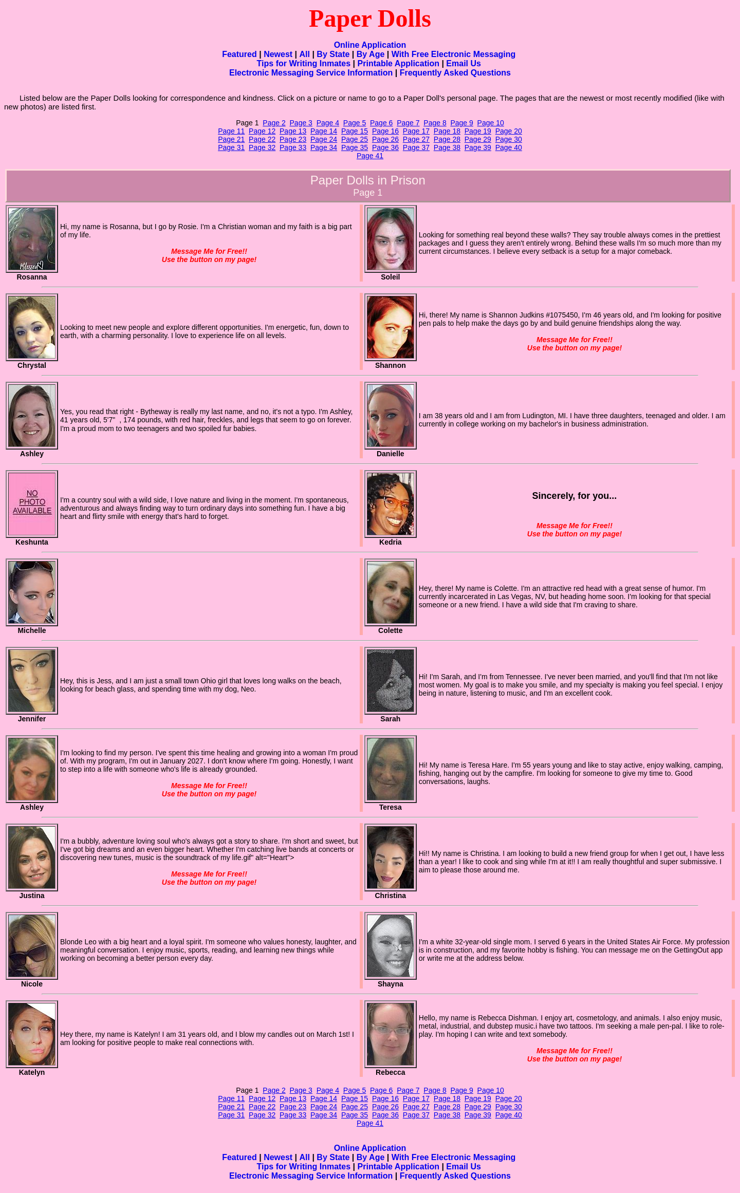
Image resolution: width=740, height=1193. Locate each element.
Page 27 (416, 139)
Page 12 (262, 131)
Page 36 (385, 147)
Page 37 (416, 147)
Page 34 (323, 147)
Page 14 (323, 131)
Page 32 (262, 147)
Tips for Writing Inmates (304, 63)
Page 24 (323, 139)
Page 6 (381, 123)
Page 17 (416, 131)
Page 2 (274, 123)
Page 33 (293, 147)
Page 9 (461, 123)
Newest (278, 54)
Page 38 (447, 147)
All (305, 54)
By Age (371, 54)
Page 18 (447, 131)
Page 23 (293, 139)
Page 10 (490, 123)
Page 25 (354, 139)
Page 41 (370, 156)
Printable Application (398, 63)
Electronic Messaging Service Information (311, 72)
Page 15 (354, 131)
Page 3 (301, 123)
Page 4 (328, 123)
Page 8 (434, 123)
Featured (239, 54)
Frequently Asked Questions (455, 72)
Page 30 (508, 139)
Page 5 (354, 123)
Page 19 (478, 131)
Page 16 (385, 131)
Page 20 (508, 131)
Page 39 (478, 147)
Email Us (463, 63)
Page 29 (478, 139)
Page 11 (231, 131)
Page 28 (447, 139)
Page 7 (408, 123)
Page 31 (231, 147)
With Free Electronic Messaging (454, 54)
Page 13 (293, 131)
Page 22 (262, 139)
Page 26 (385, 139)
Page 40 (508, 147)
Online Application (370, 45)
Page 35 (354, 147)
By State (333, 54)
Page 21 (231, 139)
